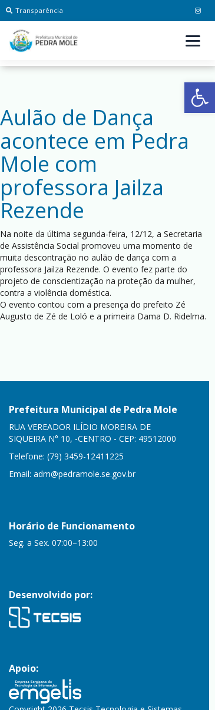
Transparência (34, 10)
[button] (199, 97)
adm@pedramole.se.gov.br (84, 473)
